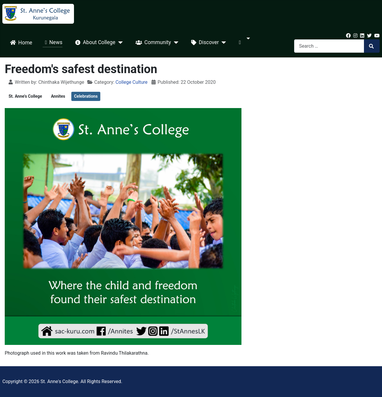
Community (152, 43)
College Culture (131, 82)
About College (94, 43)
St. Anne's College (25, 96)
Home (20, 43)
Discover (204, 43)
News (52, 43)
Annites (58, 96)
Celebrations (86, 96)
